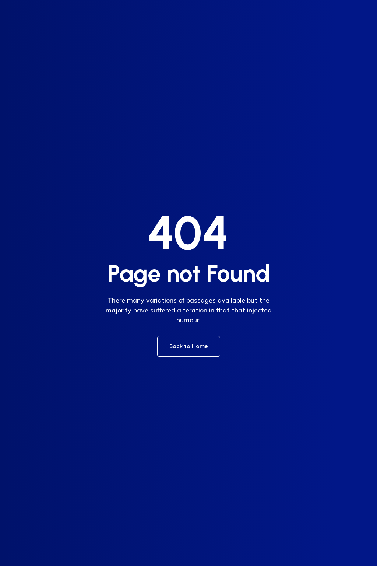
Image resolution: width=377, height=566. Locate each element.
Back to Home (188, 346)
